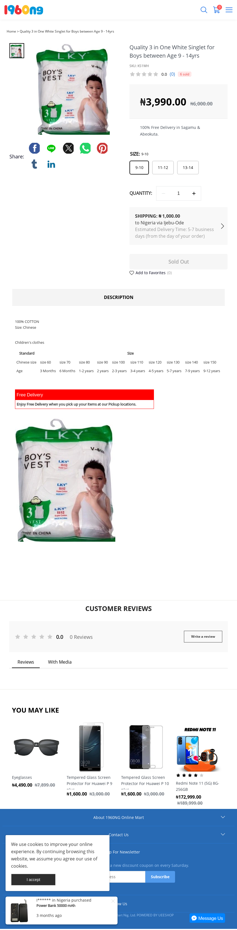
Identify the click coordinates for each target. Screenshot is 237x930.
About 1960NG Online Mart (118, 818)
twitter (68, 148)
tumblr (35, 164)
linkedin (52, 164)
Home (11, 31)
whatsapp (85, 148)
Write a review (203, 637)
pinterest (102, 148)
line (52, 148)
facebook (35, 148)
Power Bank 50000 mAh (55, 905)
